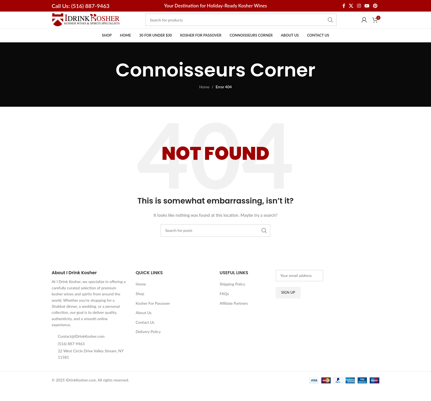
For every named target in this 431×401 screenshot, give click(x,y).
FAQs (224, 305)
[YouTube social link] (367, 6)
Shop (140, 305)
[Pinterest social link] (375, 6)
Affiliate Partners (234, 315)
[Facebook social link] (344, 6)
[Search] (241, 26)
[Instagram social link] (359, 6)
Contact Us (145, 334)
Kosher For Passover (153, 315)
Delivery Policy (148, 343)
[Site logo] (86, 25)
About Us (144, 324)
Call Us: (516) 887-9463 (80, 5)
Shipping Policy (232, 296)
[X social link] (351, 6)
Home (204, 99)
